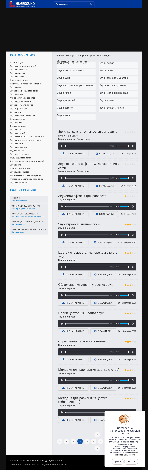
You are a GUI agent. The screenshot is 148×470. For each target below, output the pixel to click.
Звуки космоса (17, 77)
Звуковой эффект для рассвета (82, 196)
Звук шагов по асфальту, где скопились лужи (88, 165)
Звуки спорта (16, 143)
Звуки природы (66, 139)
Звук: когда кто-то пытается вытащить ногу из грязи (87, 133)
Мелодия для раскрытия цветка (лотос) (88, 370)
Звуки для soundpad (19, 172)
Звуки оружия (16, 94)
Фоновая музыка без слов (22, 98)
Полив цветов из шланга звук (81, 313)
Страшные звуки (18, 126)
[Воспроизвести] (62, 146)
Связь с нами (17, 460)
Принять (117, 462)
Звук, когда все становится (26, 206)
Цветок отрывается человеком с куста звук (88, 254)
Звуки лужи (83, 171)
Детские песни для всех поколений (27, 161)
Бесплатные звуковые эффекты (25, 175)
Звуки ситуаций (17, 133)
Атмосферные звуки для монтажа (26, 179)
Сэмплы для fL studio (20, 168)
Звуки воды (15, 87)
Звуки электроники (19, 154)
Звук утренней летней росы (79, 224)
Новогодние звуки (19, 80)
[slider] (87, 146)
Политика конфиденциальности (44, 460)
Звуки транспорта (18, 108)
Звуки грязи (83, 139)
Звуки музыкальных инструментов (27, 136)
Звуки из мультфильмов (21, 105)
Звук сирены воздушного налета (29, 229)
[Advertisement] (74, 31)
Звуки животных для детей (23, 66)
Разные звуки (16, 62)
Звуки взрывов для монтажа (24, 91)
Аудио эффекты (17, 151)
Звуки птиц (15, 112)
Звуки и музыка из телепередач (25, 140)
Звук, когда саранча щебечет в (27, 222)
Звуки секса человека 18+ (22, 115)
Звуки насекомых (18, 69)
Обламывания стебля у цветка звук (85, 285)
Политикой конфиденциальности (127, 454)
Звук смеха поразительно (25, 214)
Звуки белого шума (19, 182)
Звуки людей (16, 122)
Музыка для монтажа (20, 158)
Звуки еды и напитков (20, 101)
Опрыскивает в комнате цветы (82, 341)
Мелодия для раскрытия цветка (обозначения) (83, 400)
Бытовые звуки (17, 119)
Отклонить (131, 462)
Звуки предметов (18, 147)
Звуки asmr (15, 165)
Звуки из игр (16, 129)
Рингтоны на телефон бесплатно (25, 84)
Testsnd (16, 198)
